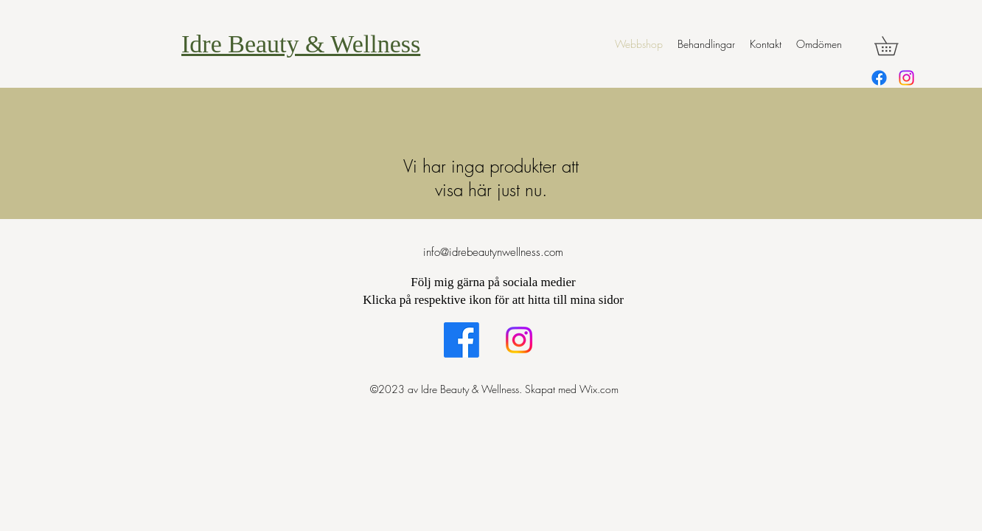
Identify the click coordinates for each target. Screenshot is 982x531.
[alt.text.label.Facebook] (879, 78)
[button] (895, 45)
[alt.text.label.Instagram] (906, 78)
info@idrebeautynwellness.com (493, 252)
